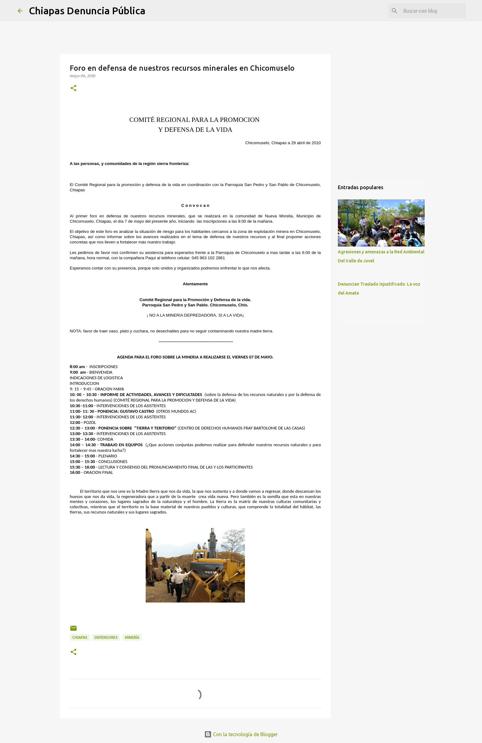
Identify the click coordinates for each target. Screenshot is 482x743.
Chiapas (79, 637)
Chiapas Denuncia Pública (87, 10)
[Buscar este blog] (433, 10)
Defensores (106, 637)
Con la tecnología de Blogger (241, 734)
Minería (132, 637)
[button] (73, 88)
